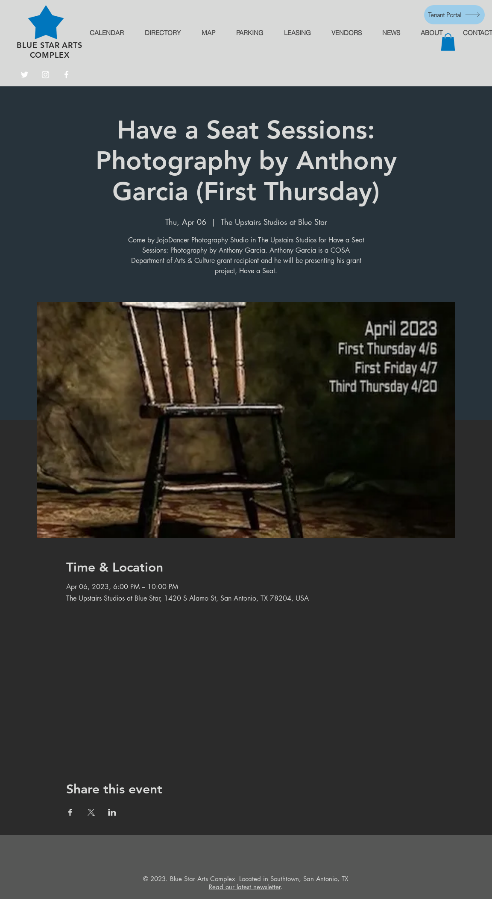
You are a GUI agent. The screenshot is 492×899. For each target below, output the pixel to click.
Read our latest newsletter (245, 887)
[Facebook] (66, 75)
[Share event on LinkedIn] (112, 812)
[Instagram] (45, 75)
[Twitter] (24, 75)
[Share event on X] (91, 812)
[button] (448, 42)
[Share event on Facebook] (70, 812)
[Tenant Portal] (454, 14)
